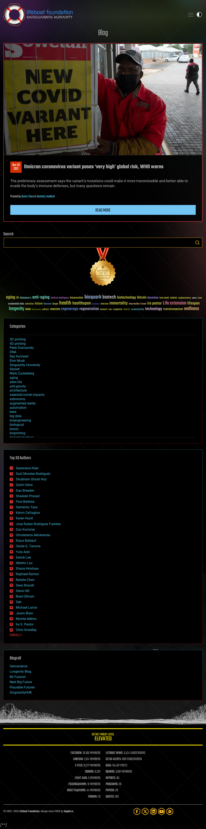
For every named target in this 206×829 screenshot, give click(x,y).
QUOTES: (110, 796)
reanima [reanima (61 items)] (55, 309)
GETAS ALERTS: (114, 759)
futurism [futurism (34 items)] (47, 304)
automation (18, 408)
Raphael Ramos (27, 574)
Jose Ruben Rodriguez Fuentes (38, 524)
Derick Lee (23, 557)
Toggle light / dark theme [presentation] (199, 14)
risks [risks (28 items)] (110, 309)
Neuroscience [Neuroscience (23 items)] (36, 310)
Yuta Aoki (23, 552)
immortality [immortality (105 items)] (118, 303)
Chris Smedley (26, 630)
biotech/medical (46, 196)
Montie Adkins (26, 619)
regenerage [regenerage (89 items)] (69, 309)
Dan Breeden (25, 490)
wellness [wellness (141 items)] (191, 308)
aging (14, 378)
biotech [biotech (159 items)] (109, 297)
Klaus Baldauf (26, 541)
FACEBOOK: (76, 753)
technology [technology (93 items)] (153, 309)
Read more (103, 210)
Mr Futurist (17, 677)
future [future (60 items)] (39, 304)
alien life (16, 382)
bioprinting (17, 433)
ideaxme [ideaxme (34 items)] (104, 304)
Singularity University (25, 365)
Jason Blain (24, 613)
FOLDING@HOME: (77, 784)
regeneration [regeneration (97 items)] (89, 309)
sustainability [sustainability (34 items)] (137, 309)
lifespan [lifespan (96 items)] (193, 303)
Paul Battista (25, 502)
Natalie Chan (25, 580)
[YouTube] (161, 811)
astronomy (17, 399)
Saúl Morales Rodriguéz (33, 474)
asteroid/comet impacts (27, 395)
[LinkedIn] (153, 811)
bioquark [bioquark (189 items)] (92, 297)
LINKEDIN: (78, 759)
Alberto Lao (24, 563)
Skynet (15, 369)
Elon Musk (17, 361)
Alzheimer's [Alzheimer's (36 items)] (25, 298)
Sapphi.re (68, 811)
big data (16, 416)
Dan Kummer (25, 529)
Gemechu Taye (26, 507)
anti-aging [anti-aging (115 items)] (41, 297)
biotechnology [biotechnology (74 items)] (126, 297)
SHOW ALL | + (16, 635)
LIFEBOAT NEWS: (114, 753)
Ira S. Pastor (25, 624)
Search (197, 242)
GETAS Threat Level (103, 737)
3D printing (18, 339)
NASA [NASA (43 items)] (28, 309)
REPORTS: (111, 778)
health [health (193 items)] (65, 303)
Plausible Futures (22, 687)
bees (13, 412)
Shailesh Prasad (27, 496)
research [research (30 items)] (103, 309)
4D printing (18, 344)
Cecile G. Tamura (28, 546)
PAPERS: (110, 790)
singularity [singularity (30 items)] (117, 309)
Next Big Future (21, 682)
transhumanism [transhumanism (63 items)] (173, 309)
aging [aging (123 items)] (10, 297)
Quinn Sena (27, 196)
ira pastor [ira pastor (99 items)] (154, 303)
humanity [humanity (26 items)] (96, 304)
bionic (14, 429)
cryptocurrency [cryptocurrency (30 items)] (184, 298)
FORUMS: (92, 796)
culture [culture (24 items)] (194, 298)
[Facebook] (137, 811)
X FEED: (79, 765)
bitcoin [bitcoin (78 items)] (141, 297)
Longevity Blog (20, 671)
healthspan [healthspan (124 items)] (81, 303)
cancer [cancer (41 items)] (173, 298)
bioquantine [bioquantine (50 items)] (76, 297)
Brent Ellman (25, 596)
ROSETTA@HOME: (76, 790)
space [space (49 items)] (126, 309)
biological (17, 425)
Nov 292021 (16, 167)
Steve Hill (22, 591)
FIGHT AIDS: (81, 778)
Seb (18, 602)
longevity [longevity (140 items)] (16, 308)
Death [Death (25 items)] (200, 298)
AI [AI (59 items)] (17, 298)
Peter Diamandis (22, 348)
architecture (18, 390)
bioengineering (20, 420)
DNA (13, 352)
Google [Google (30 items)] (55, 304)
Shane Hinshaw (27, 568)
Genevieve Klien (27, 468)
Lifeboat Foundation (29, 811)
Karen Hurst (24, 518)
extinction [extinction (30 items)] (29, 304)
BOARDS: (110, 771)
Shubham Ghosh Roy (31, 479)
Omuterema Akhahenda (33, 535)
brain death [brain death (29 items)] (164, 298)
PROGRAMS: (112, 784)
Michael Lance (26, 607)
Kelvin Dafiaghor (28, 513)
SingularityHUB (21, 692)
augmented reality (23, 403)
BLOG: (109, 765)
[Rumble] (170, 811)
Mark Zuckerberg (22, 373)
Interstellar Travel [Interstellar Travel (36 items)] (137, 304)
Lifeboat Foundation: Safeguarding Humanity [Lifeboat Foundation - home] (92, 14)
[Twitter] (145, 811)
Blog (103, 33)
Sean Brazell (25, 585)
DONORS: (89, 771)
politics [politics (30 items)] (45, 309)
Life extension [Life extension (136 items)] (174, 303)
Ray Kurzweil (19, 356)
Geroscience (18, 666)
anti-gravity (18, 386)
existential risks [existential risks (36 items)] (16, 304)
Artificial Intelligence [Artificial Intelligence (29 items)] (60, 298)
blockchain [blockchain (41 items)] (153, 298)
